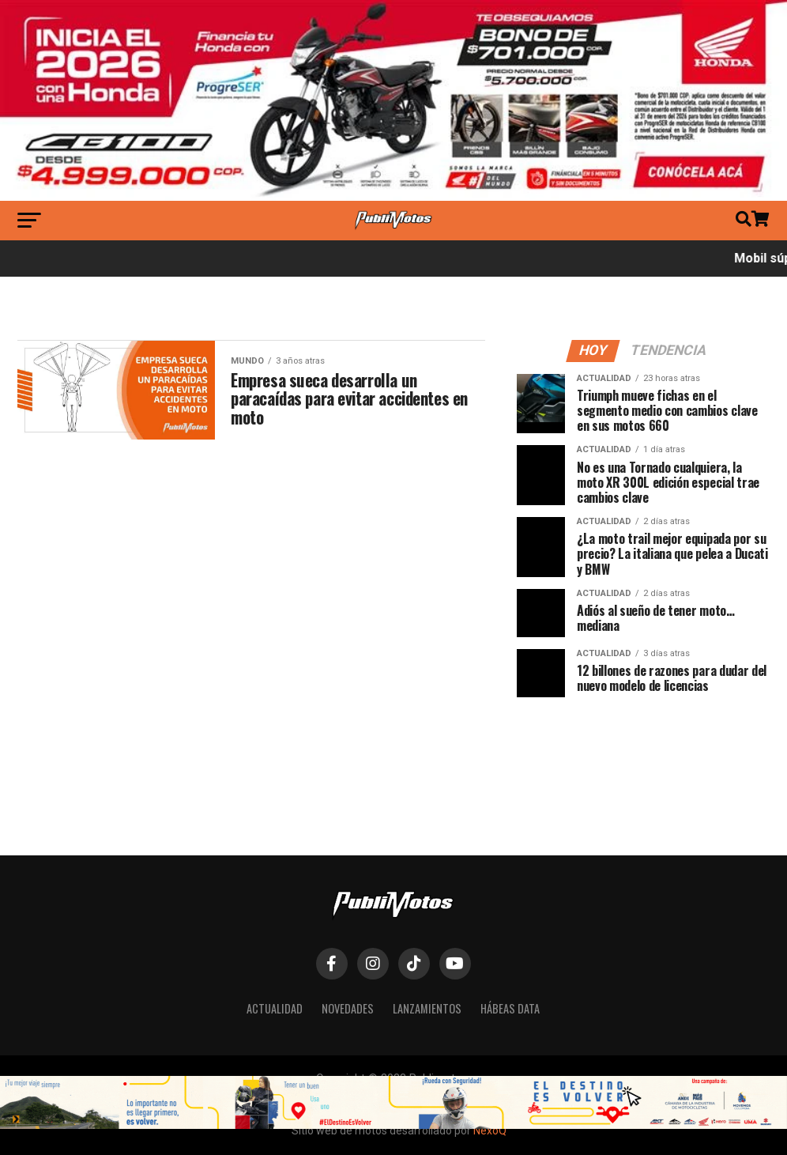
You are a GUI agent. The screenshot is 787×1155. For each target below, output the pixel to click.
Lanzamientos (427, 1008)
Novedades (348, 1008)
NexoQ (489, 1130)
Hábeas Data (510, 1008)
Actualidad (275, 1008)
